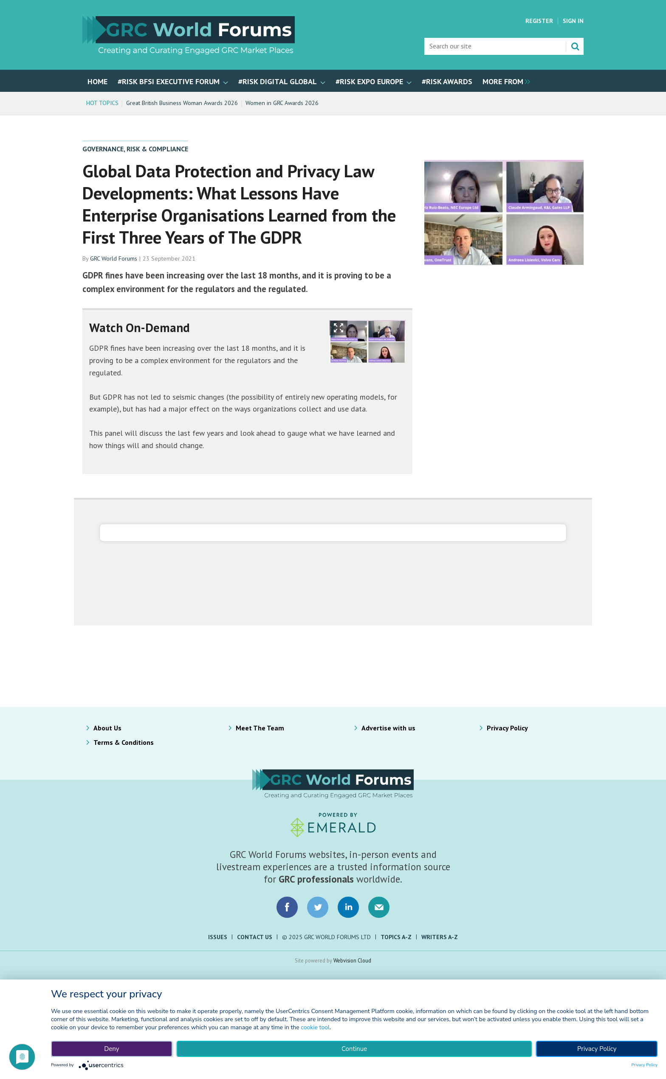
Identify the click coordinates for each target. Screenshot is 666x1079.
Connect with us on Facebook (287, 907)
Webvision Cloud (352, 960)
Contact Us (254, 937)
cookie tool (315, 1027)
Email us (379, 907)
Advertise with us (388, 728)
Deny (111, 1049)
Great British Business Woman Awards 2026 (182, 103)
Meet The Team (260, 728)
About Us (107, 728)
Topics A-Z (396, 937)
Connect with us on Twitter (318, 907)
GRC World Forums (113, 258)
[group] (504, 81)
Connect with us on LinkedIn (348, 907)
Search (575, 46)
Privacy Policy (507, 728)
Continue (354, 1049)
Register (539, 20)
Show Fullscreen (338, 328)
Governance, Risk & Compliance (135, 149)
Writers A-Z (439, 937)
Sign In (573, 20)
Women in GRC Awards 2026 (282, 103)
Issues (217, 937)
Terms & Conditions (123, 742)
